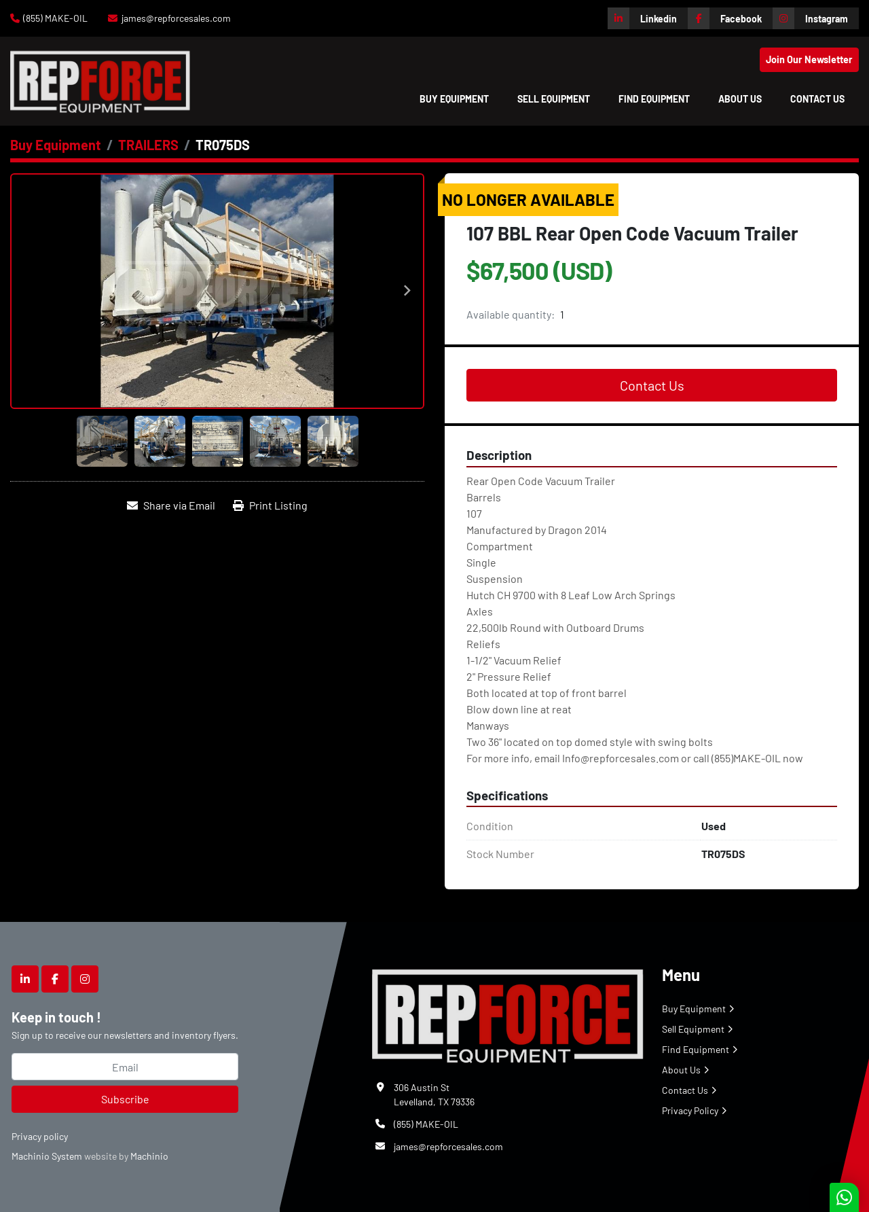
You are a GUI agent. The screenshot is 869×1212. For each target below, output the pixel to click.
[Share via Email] (171, 505)
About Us (740, 99)
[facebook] (730, 18)
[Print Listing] (270, 505)
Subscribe (125, 1098)
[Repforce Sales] (508, 1013)
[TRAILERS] (148, 145)
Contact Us (817, 99)
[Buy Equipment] (55, 145)
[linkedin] (648, 18)
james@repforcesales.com (176, 18)
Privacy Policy (690, 1110)
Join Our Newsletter (809, 59)
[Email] (125, 1066)
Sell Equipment (553, 99)
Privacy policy (40, 1136)
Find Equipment (654, 99)
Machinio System (47, 1156)
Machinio (149, 1156)
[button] (454, 99)
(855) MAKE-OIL (55, 18)
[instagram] (816, 18)
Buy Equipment (454, 99)
